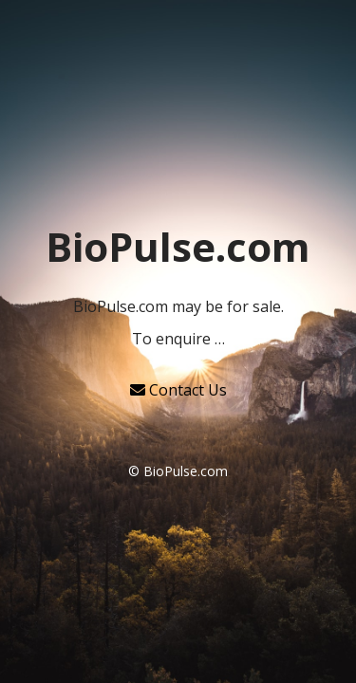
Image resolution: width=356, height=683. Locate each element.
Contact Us (178, 389)
